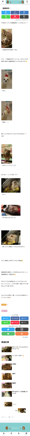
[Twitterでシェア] (5, 12)
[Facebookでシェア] (15, 12)
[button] (24, 17)
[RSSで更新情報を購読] (21, 334)
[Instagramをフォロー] (21, 329)
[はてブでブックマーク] (24, 12)
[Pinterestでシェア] (15, 17)
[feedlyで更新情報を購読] (8, 334)
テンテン (4, 310)
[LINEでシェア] (5, 17)
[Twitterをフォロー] (8, 329)
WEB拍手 (4, 304)
